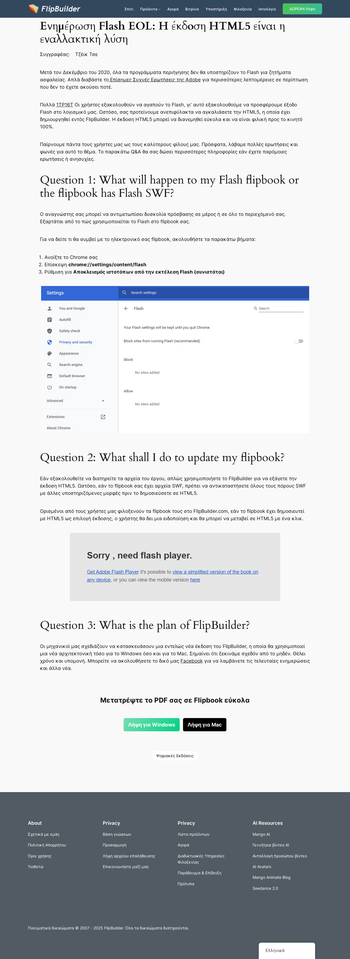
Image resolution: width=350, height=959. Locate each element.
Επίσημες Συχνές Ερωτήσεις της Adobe (155, 79)
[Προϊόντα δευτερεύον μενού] (159, 9)
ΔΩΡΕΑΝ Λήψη (302, 9)
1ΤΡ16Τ (64, 105)
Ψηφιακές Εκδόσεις (175, 755)
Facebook (191, 661)
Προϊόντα (148, 9)
